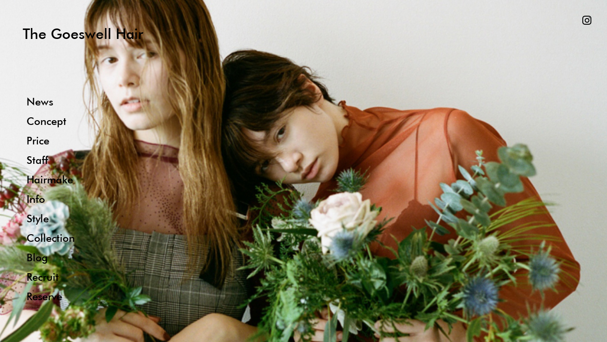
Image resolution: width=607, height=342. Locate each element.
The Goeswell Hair (83, 33)
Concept (46, 121)
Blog (37, 257)
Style (38, 218)
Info (36, 199)
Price (38, 140)
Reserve (44, 296)
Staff (37, 160)
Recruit (43, 277)
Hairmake (50, 179)
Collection (51, 238)
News (40, 101)
